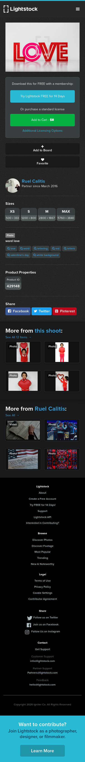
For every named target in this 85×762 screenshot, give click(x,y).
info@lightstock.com (42, 661)
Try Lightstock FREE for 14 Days (42, 96)
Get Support (42, 649)
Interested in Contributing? (42, 523)
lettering (41, 248)
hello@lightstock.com (42, 685)
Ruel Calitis (33, 181)
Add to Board (42, 149)
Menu (77, 9)
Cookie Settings (42, 593)
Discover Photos (42, 540)
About (42, 493)
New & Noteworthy (42, 564)
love (11, 248)
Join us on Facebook (45, 624)
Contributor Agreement (42, 599)
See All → (12, 415)
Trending (42, 558)
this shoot (48, 330)
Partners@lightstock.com (42, 673)
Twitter (41, 311)
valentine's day (18, 255)
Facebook (18, 311)
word (24, 248)
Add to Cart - (42, 119)
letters (69, 248)
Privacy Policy (42, 587)
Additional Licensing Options (42, 130)
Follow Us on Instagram (45, 631)
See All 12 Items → (18, 337)
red (55, 248)
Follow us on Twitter (45, 617)
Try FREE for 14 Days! (43, 505)
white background (45, 255)
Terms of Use (42, 581)
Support (42, 511)
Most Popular (42, 552)
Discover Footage (42, 546)
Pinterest (64, 311)
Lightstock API (42, 517)
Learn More (42, 750)
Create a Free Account (42, 499)
